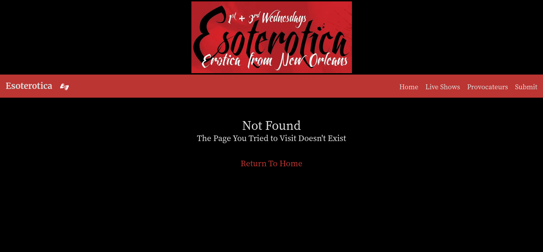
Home (409, 87)
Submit (526, 87)
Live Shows (443, 87)
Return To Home (271, 163)
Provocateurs (487, 87)
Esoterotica (29, 85)
